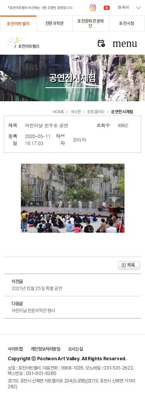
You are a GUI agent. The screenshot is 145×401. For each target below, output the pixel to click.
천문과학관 (54, 23)
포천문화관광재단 (90, 23)
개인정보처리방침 (45, 349)
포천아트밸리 (18, 23)
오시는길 (75, 349)
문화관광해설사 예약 (101, 43)
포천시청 (126, 23)
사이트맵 (15, 349)
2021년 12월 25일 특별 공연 (36, 288)
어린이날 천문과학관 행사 (33, 310)
